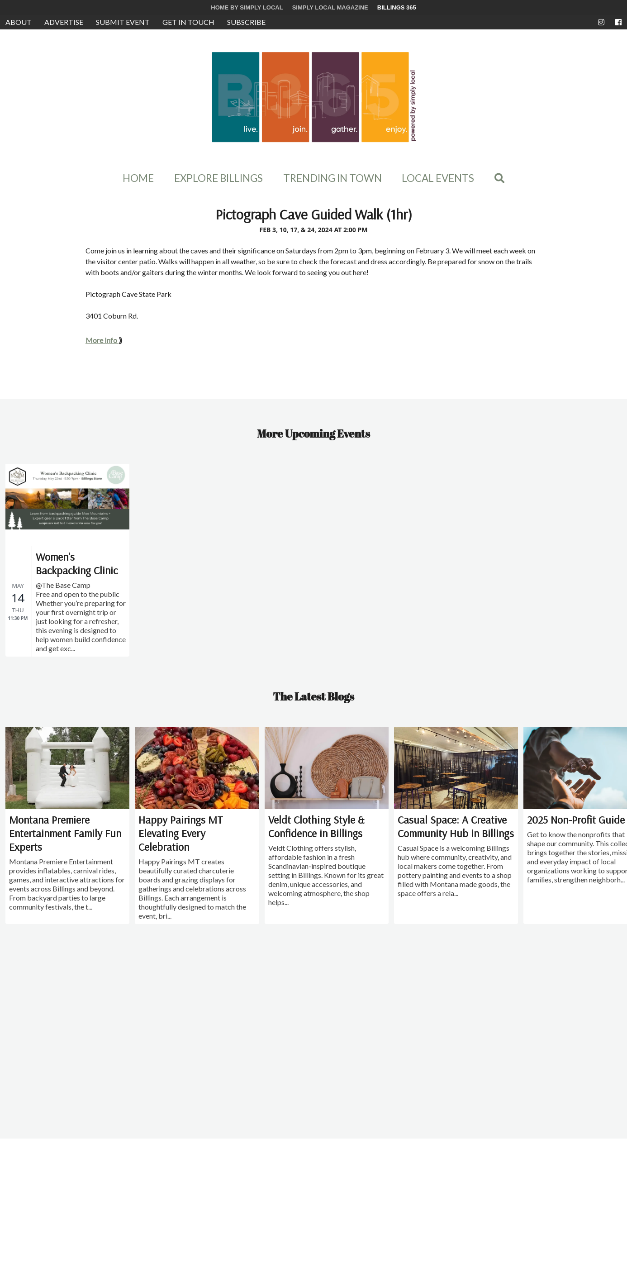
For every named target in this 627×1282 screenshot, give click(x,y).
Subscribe (246, 22)
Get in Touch (188, 22)
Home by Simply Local (247, 7)
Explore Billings (218, 178)
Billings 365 (396, 7)
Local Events (438, 178)
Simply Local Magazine (330, 7)
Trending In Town (332, 178)
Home (138, 178)
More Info (101, 340)
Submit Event (123, 22)
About (18, 22)
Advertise (63, 22)
